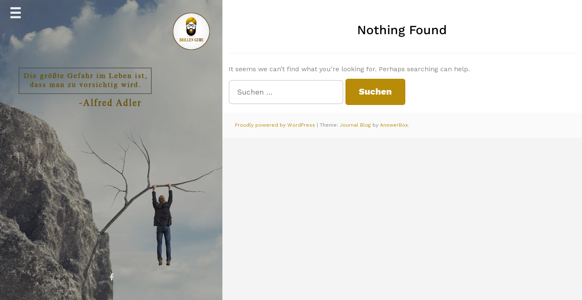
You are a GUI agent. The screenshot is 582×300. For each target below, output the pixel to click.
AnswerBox (394, 125)
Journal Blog (356, 125)
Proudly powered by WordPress (276, 125)
